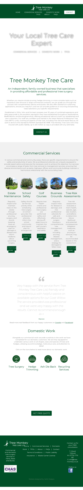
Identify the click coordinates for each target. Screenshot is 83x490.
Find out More (12, 249)
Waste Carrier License (46, 456)
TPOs (38, 14)
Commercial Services (33, 12)
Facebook (69, 322)
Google (58, 322)
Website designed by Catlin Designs (41, 479)
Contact (69, 12)
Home (18, 12)
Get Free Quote (41, 413)
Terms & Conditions (34, 452)
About (47, 14)
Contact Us (41, 132)
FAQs (56, 14)
